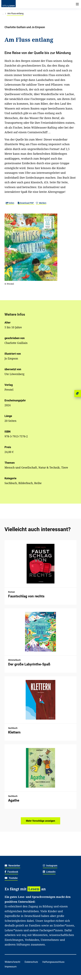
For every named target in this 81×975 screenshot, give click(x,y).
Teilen (10, 203)
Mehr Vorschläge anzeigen (40, 820)
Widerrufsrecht (12, 961)
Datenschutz (31, 961)
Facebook (11, 871)
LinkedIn (49, 871)
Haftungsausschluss (53, 961)
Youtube (11, 878)
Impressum (11, 966)
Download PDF (26, 203)
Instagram (50, 865)
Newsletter (12, 865)
